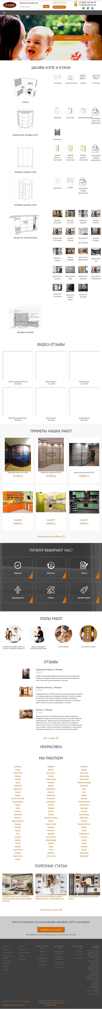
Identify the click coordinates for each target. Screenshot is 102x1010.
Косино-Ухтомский (17, 799)
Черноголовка (17, 851)
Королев (84, 796)
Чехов (51, 851)
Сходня (17, 844)
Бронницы (84, 767)
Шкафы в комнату (93, 957)
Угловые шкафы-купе (25, 205)
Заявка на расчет (59, 7)
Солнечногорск (51, 838)
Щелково (18, 854)
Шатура (84, 851)
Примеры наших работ (51, 432)
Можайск (84, 812)
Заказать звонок (59, 3)
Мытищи (51, 815)
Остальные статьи (49, 911)
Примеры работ (8, 954)
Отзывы (5, 968)
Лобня (18, 809)
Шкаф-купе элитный (93, 995)
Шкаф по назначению (25, 238)
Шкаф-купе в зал (94, 976)
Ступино (84, 841)
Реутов (84, 831)
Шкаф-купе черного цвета (70, 298)
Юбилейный (84, 857)
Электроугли (51, 857)
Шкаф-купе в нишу (93, 979)
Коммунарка (51, 796)
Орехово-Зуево (51, 825)
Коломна (18, 796)
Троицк (84, 844)
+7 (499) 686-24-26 (44, 1004)
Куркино (51, 806)
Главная (5, 947)
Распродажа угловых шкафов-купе (83, 191)
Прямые (70, 188)
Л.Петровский (84, 806)
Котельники (51, 799)
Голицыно (18, 777)
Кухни (25, 102)
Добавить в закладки (51, 931)
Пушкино (84, 828)
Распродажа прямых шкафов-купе (96, 158)
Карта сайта (25, 1002)
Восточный (84, 774)
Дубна (18, 783)
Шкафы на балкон (93, 969)
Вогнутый (70, 118)
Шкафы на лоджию (93, 955)
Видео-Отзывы (51, 345)
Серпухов (18, 838)
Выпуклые (43, 953)
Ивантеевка (51, 790)
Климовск (51, 793)
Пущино (17, 831)
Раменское (51, 831)
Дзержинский (84, 777)
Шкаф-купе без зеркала (94, 989)
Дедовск (51, 777)
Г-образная (57, 83)
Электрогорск (84, 854)
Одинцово (17, 825)
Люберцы (18, 812)
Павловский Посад (84, 825)
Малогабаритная (71, 83)
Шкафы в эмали (25, 333)
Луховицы (51, 809)
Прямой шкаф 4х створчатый (83, 158)
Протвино (51, 828)
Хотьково (84, 847)
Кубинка (18, 806)
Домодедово (84, 780)
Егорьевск (51, 783)
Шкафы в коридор (93, 967)
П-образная (96, 83)
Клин (84, 793)
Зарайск (51, 787)
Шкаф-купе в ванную (92, 978)
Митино (51, 812)
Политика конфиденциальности (14, 1006)
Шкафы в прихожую (93, 951)
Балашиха (51, 767)
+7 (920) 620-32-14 (87, 5)
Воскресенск (51, 774)
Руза (17, 835)
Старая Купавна (51, 841)
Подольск (18, 828)
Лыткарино (84, 809)
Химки (51, 847)
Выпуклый (57, 118)
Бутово (17, 771)
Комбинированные (43, 959)
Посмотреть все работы (49, 538)
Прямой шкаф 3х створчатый (70, 158)
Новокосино (84, 819)
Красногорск (51, 803)
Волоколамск (18, 774)
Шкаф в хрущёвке (93, 971)
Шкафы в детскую (93, 953)
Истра (84, 790)
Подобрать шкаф (72, 38)
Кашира (18, 793)
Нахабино (17, 819)
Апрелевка (17, 767)
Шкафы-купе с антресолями (83, 241)
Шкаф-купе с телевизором (95, 986)
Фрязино (18, 847)
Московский (18, 815)
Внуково (84, 771)
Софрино (18, 841)
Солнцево (84, 838)
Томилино (51, 844)
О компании (6, 950)
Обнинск (84, 822)
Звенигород (84, 787)
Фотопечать (57, 140)
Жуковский (18, 787)
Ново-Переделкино (50, 819)
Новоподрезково (17, 822)
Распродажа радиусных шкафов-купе (96, 121)
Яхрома (17, 860)
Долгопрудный (51, 780)
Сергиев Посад (84, 835)
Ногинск (51, 822)
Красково (84, 799)
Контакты (5, 971)
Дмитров (18, 780)
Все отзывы (49, 739)
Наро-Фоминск (84, 815)
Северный (51, 835)
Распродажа (43, 962)
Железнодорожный (84, 783)
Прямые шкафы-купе (25, 172)
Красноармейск (18, 803)
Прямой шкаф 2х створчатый (57, 158)
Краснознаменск (84, 803)
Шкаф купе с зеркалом (95, 982)
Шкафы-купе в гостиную (94, 959)
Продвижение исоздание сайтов (94, 1002)
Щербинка (51, 854)
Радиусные (57, 188)
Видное (51, 771)
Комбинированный (85, 118)
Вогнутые (43, 956)
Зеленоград (18, 790)
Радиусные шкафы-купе (25, 135)
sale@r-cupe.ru (51, 1006)
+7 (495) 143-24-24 (87, 2)
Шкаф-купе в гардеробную (95, 973)
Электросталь (18, 857)
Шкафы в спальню (93, 962)
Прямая (83, 83)
